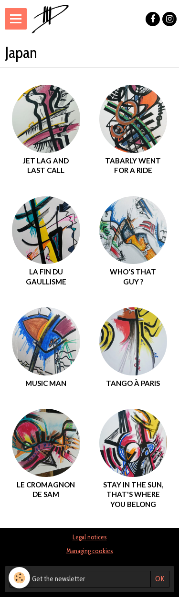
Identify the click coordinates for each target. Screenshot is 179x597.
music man (45, 383)
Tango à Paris (133, 383)
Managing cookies (89, 551)
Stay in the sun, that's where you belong (133, 494)
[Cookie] (19, 577)
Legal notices (90, 537)
